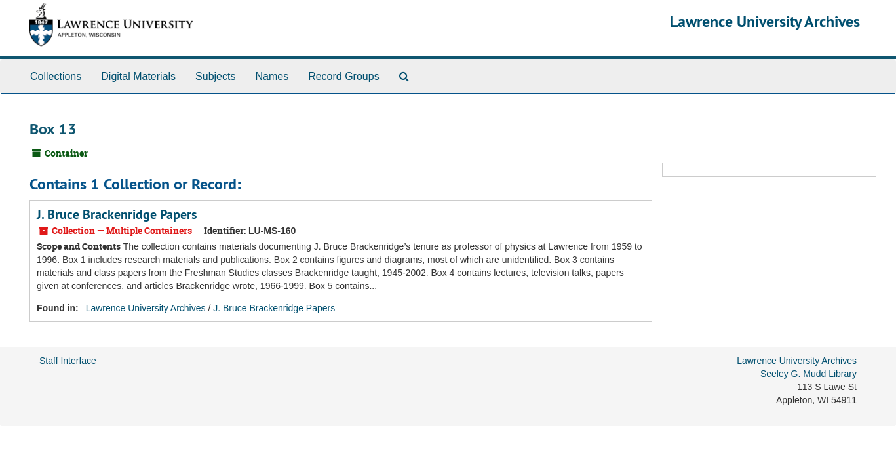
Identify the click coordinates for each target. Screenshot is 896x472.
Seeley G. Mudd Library (808, 373)
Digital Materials (138, 76)
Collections (55, 76)
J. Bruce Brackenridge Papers (117, 214)
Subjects (215, 76)
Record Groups (344, 76)
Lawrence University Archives (765, 21)
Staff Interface (67, 360)
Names (271, 76)
